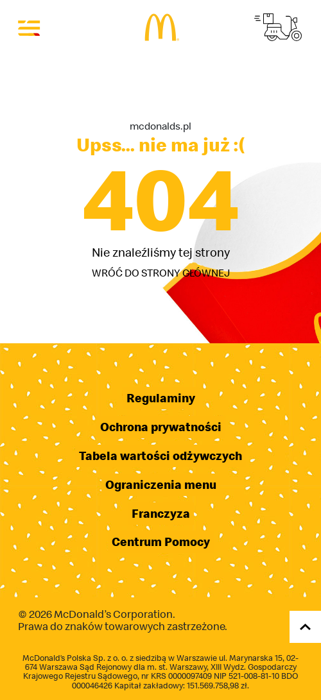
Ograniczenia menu (160, 484)
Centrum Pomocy (161, 541)
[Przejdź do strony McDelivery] (278, 27)
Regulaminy (160, 398)
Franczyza (161, 513)
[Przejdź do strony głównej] (160, 27)
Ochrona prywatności (160, 427)
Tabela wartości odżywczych (160, 455)
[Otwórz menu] (29, 27)
